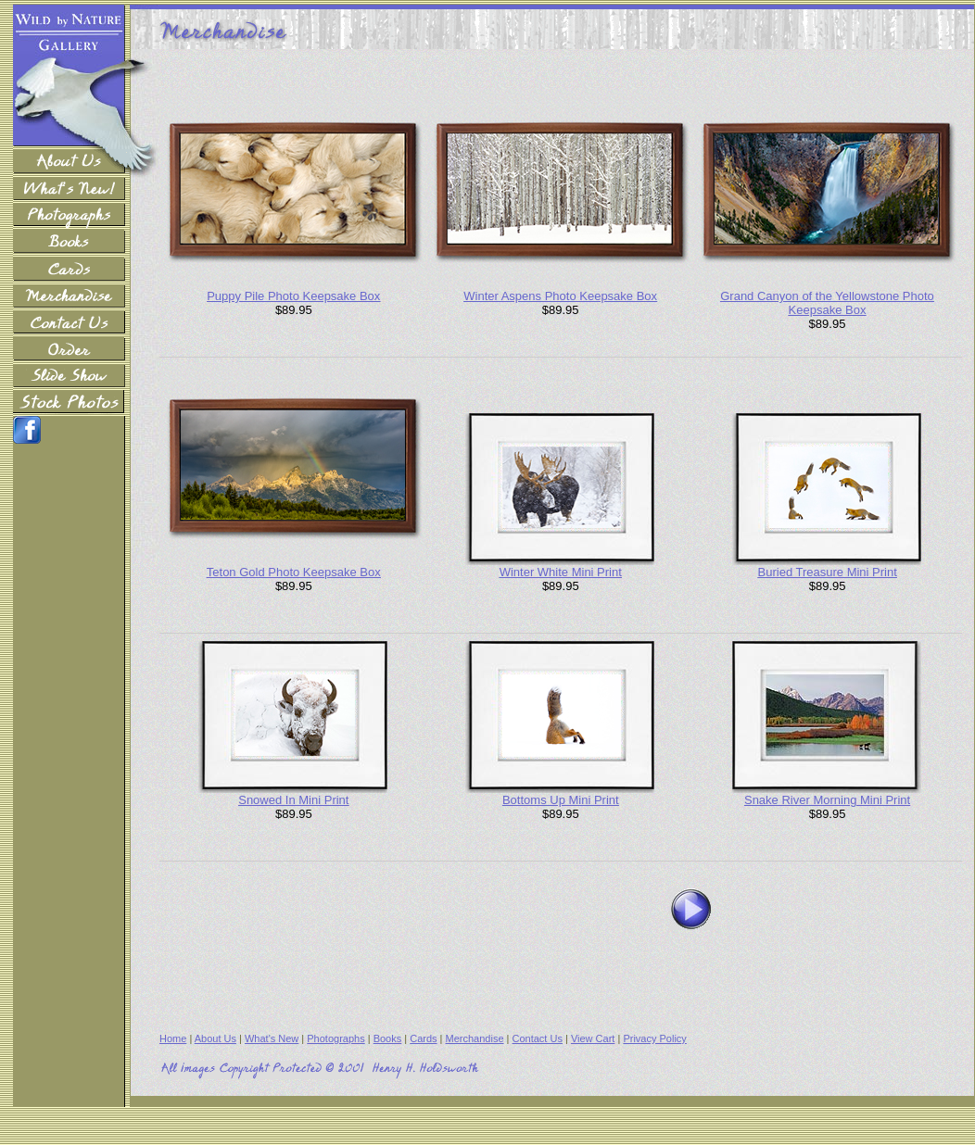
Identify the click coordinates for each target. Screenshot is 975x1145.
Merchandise (475, 1038)
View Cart (592, 1038)
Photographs (335, 1038)
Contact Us (538, 1038)
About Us (215, 1038)
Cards (423, 1038)
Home (172, 1038)
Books (388, 1038)
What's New (271, 1038)
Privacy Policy (654, 1038)
